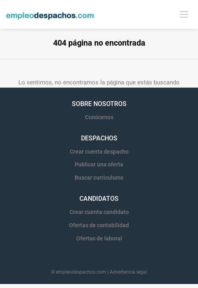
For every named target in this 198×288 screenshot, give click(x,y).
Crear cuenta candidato (99, 212)
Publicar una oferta (99, 164)
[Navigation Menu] (184, 14)
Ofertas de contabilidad (99, 225)
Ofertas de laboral (99, 238)
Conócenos (99, 117)
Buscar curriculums (99, 177)
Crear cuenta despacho (99, 151)
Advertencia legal (128, 272)
